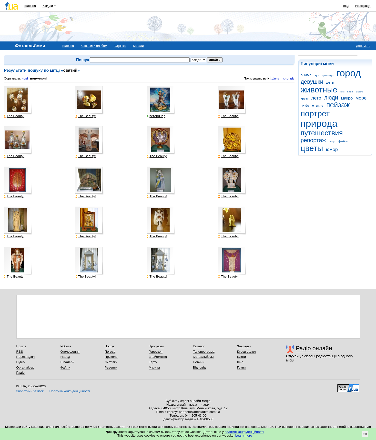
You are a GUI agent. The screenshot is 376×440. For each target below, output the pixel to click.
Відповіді (200, 367)
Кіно (240, 362)
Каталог (199, 346)
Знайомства (158, 357)
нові (25, 78)
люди (331, 97)
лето (316, 97)
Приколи (111, 357)
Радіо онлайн (314, 348)
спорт (332, 141)
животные (319, 89)
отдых (317, 106)
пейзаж (338, 105)
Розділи (47, 6)
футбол (342, 141)
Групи (241, 367)
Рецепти (111, 367)
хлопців (289, 78)
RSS (19, 351)
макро (347, 98)
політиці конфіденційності (244, 432)
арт (317, 75)
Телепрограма (204, 351)
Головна (30, 6)
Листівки (111, 362)
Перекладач (25, 357)
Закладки (244, 346)
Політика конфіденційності (69, 391)
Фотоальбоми (203, 357)
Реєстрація (363, 6)
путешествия (322, 133)
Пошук (110, 346)
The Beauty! (14, 116)
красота (359, 92)
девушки (312, 82)
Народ (65, 357)
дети (330, 82)
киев (350, 91)
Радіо (20, 372)
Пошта (21, 346)
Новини (198, 362)
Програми (156, 346)
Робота (66, 346)
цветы (312, 148)
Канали (138, 46)
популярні (38, 78)
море (361, 97)
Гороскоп (156, 351)
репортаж (313, 140)
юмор (332, 149)
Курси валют (246, 351)
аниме (306, 75)
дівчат (276, 78)
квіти (342, 92)
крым (304, 98)
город (348, 73)
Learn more (243, 435)
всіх (266, 78)
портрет (315, 113)
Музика (154, 367)
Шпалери (67, 362)
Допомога (363, 46)
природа (319, 123)
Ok (365, 434)
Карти (153, 362)
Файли (66, 367)
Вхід (346, 6)
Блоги (241, 357)
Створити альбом (94, 46)
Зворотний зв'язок (30, 391)
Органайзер (25, 367)
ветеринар (156, 116)
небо (305, 106)
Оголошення (70, 351)
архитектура (328, 76)
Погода (110, 351)
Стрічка (119, 46)
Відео (20, 362)
